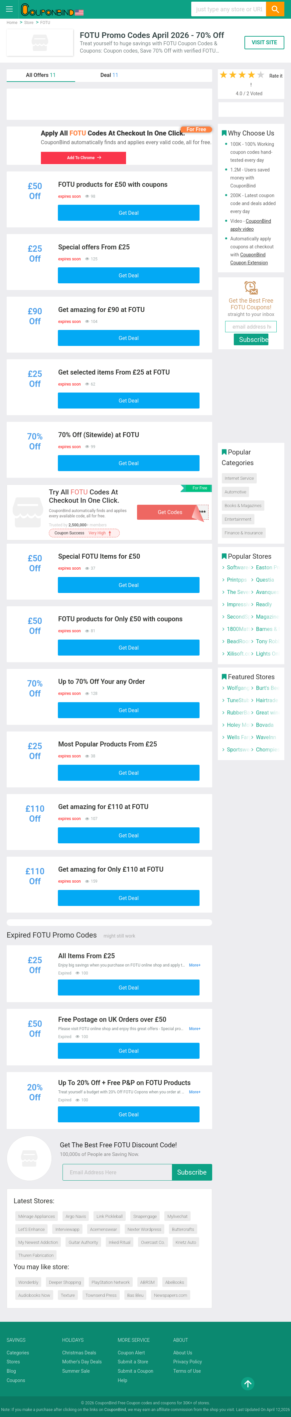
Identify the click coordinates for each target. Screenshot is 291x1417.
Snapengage (145, 1216)
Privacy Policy (187, 1361)
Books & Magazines (243, 505)
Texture (68, 1295)
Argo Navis (76, 1216)
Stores (13, 1361)
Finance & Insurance (244, 532)
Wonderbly (28, 1282)
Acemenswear (103, 1229)
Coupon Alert (131, 1352)
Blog (11, 1371)
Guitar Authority (83, 1242)
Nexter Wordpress (145, 1229)
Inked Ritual (120, 1242)
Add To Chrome (88, 157)
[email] (137, 1172)
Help (122, 1380)
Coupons (16, 1380)
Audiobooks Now (34, 1295)
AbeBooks (174, 1282)
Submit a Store (133, 1361)
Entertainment (238, 519)
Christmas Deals (79, 1352)
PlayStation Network (111, 1282)
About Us (182, 1352)
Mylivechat (177, 1216)
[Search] (275, 9)
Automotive (235, 491)
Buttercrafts (183, 1229)
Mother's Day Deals (82, 1361)
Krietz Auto (186, 1242)
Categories (18, 1352)
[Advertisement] (109, 104)
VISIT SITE (264, 42)
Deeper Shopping (65, 1282)
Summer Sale (76, 1371)
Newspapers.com (170, 1295)
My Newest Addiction (38, 1242)
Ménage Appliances (36, 1216)
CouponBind (115, 1409)
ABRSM (147, 1282)
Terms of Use (187, 1371)
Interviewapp (67, 1229)
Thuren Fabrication (36, 1255)
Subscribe (192, 1172)
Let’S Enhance (31, 1229)
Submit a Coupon (135, 1371)
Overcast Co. (153, 1242)
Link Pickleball (109, 1216)
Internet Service (239, 478)
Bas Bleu (135, 1295)
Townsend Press (101, 1295)
